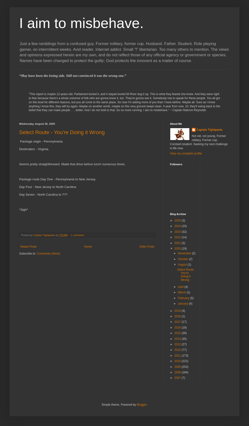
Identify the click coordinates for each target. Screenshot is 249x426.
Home (88, 246)
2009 (178, 367)
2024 (178, 226)
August (183, 264)
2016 (178, 327)
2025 (178, 220)
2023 (178, 231)
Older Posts (146, 246)
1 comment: (78, 235)
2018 (178, 316)
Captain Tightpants (209, 129)
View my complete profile (186, 153)
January (183, 303)
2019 (178, 310)
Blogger (142, 404)
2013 (178, 344)
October (183, 259)
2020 (178, 248)
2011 (178, 355)
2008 (178, 372)
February (184, 298)
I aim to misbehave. (81, 23)
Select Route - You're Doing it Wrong (62, 132)
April (181, 287)
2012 (178, 350)
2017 (178, 322)
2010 (178, 361)
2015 (178, 333)
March (182, 292)
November (185, 253)
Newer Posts (28, 246)
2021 (178, 243)
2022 (178, 237)
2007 (178, 378)
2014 (178, 339)
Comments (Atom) (48, 253)
